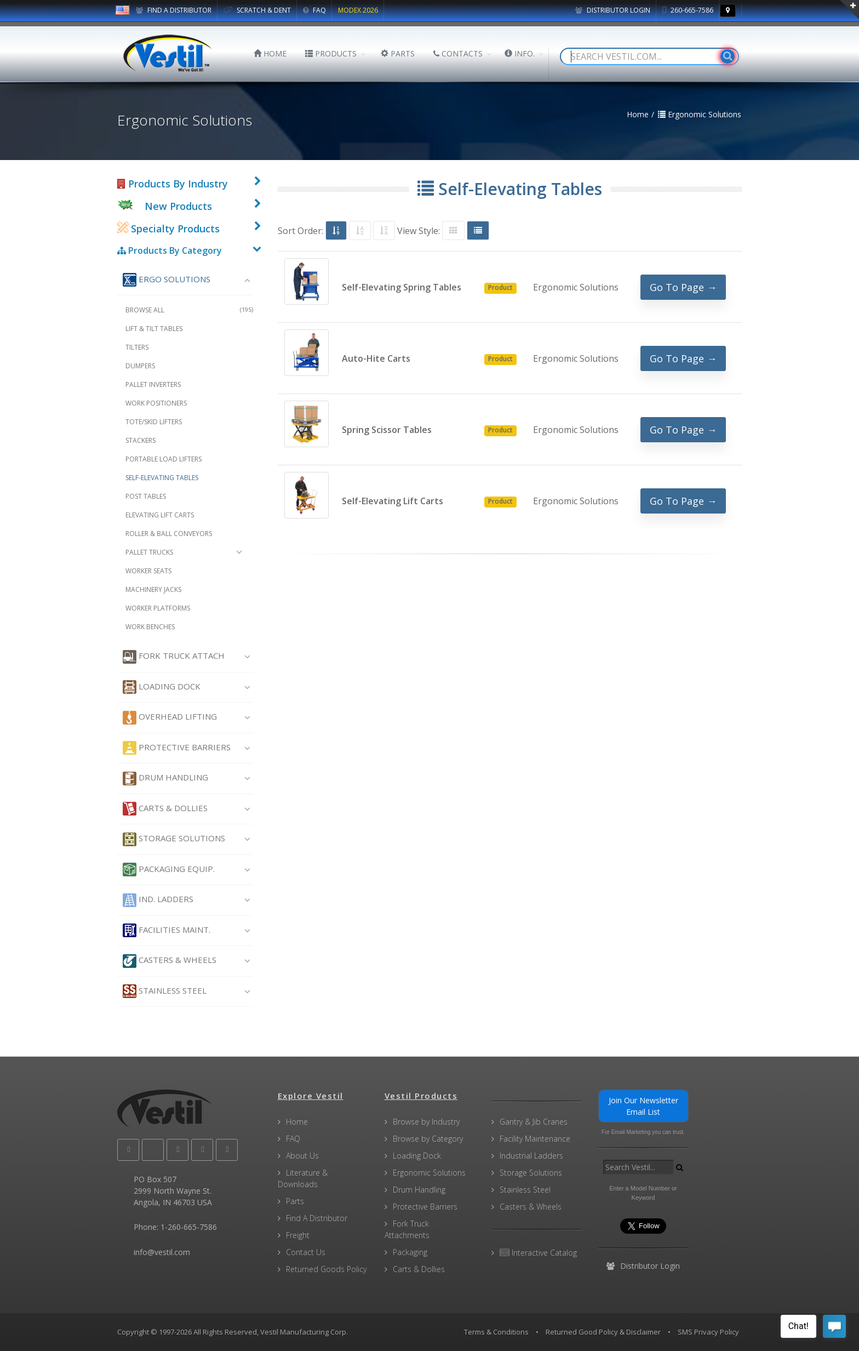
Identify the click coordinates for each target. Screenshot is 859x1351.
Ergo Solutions (166, 280)
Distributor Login (612, 10)
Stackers (140, 440)
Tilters (136, 347)
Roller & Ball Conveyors (168, 533)
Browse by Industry (426, 1121)
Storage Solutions (174, 839)
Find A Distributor (316, 1218)
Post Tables (145, 496)
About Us (302, 1155)
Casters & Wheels (169, 961)
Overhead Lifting (170, 718)
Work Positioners (156, 403)
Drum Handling (165, 778)
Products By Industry (172, 183)
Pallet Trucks (149, 552)
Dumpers (140, 365)
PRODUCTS (331, 53)
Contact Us (305, 1252)
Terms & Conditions (496, 1332)
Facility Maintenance (535, 1138)
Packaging (410, 1252)
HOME (270, 53)
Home (297, 1121)
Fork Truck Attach (174, 657)
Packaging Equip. (169, 869)
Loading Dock (162, 687)
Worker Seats (148, 570)
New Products (178, 206)
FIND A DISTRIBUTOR (173, 10)
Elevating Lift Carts (159, 515)
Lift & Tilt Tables (153, 328)
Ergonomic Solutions (429, 1172)
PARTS (398, 53)
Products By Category (169, 250)
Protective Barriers (177, 748)
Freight (298, 1235)
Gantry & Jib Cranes (534, 1121)
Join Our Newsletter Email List (643, 1106)
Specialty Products (168, 228)
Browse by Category (428, 1138)
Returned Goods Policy (326, 1269)
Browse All (189, 310)
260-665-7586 (687, 10)
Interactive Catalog (538, 1252)
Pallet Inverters (153, 384)
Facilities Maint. (166, 930)
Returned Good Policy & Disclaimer (603, 1332)
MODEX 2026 (358, 10)
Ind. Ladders (158, 900)
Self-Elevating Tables (161, 477)
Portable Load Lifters (163, 459)
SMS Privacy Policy (708, 1332)
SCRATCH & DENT (257, 10)
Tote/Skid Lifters (153, 421)
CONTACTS (458, 53)
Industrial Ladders (531, 1155)
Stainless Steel (165, 991)
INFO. (520, 53)
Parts (295, 1201)
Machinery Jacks (153, 589)
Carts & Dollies (165, 809)
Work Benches (150, 626)
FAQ (314, 10)
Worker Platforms (157, 608)
